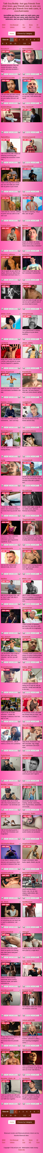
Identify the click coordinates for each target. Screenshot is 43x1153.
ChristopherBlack (7, 843)
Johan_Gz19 (5, 314)
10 (11, 43)
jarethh (3, 813)
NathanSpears (27, 755)
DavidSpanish (27, 548)
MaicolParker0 (27, 725)
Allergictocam (27, 314)
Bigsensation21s (7, 608)
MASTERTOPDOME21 (30, 873)
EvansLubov (5, 225)
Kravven (25, 283)
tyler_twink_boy (28, 961)
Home (12, 33)
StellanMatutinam (29, 195)
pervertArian (27, 608)
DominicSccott (28, 990)
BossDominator (7, 696)
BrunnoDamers (6, 667)
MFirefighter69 (27, 78)
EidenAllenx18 (27, 166)
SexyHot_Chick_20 (8, 1078)
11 (15, 43)
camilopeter (5, 166)
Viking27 (25, 932)
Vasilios (4, 579)
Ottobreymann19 (28, 137)
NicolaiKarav (27, 490)
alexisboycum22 (7, 990)
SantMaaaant (27, 902)
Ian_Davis (4, 902)
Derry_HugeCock (7, 372)
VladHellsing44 (6, 490)
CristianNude (27, 460)
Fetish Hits (21, 1150)
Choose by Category (25, 33)
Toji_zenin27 (5, 637)
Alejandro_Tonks (28, 813)
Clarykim (4, 519)
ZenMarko (26, 1078)
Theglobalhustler (28, 519)
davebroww (26, 1049)
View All (5, 39)
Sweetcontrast (6, 725)
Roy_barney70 (27, 107)
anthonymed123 (7, 932)
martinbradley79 (7, 873)
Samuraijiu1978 (7, 548)
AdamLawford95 (28, 1020)
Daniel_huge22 (6, 1020)
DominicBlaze (6, 107)
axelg (3, 460)
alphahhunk (5, 1049)
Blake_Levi (26, 579)
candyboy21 (27, 402)
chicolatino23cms (29, 431)
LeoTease (4, 343)
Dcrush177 (5, 49)
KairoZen (25, 254)
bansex (25, 225)
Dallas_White (27, 667)
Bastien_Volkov (7, 784)
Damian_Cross (6, 402)
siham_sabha (27, 343)
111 (24, 43)
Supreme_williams (8, 254)
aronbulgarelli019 (29, 784)
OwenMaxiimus (7, 195)
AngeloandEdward (29, 843)
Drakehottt (26, 637)
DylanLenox (26, 696)
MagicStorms (6, 283)
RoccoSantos (6, 961)
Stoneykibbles (27, 49)
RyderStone (5, 755)
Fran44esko (26, 372)
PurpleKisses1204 (8, 78)
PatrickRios (5, 137)
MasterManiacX (7, 431)
